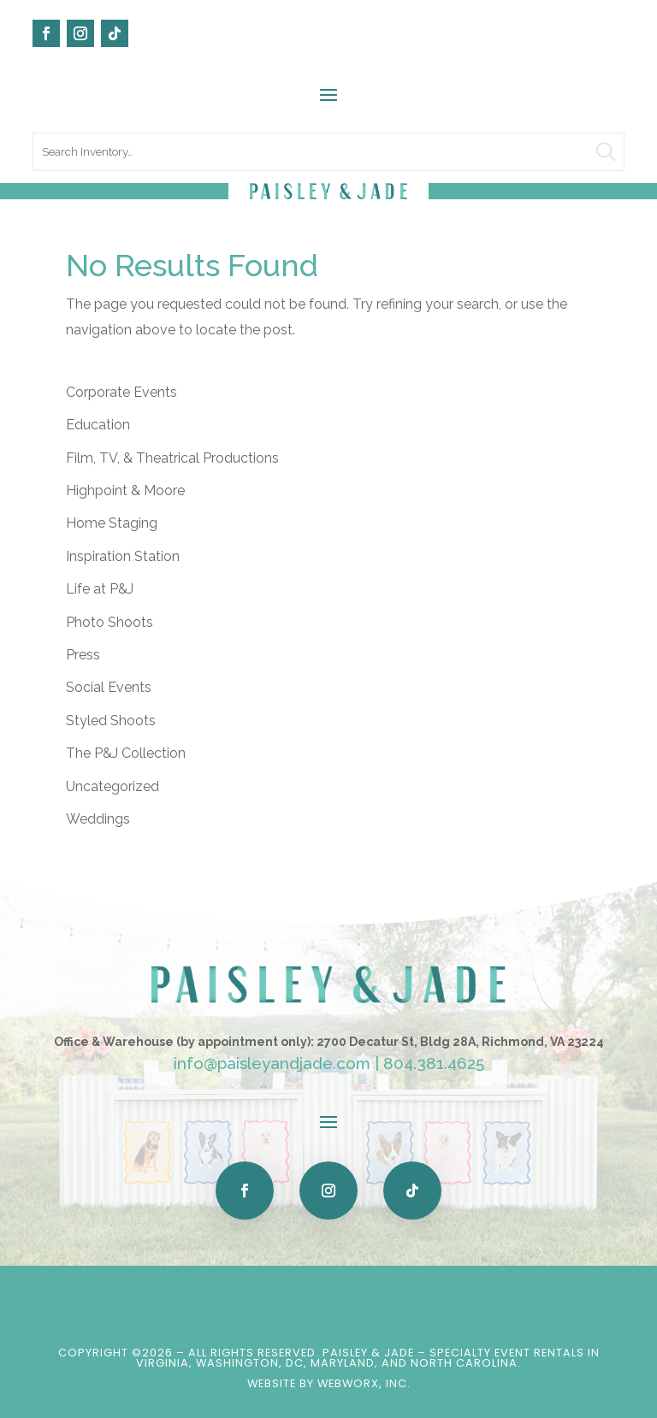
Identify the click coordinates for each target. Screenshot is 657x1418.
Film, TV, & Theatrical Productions (172, 458)
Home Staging (111, 523)
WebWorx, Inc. (364, 1383)
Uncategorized (112, 786)
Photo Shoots (109, 622)
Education (98, 425)
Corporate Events (121, 392)
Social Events (108, 687)
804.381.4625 (433, 1063)
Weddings (98, 819)
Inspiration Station (123, 556)
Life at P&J (99, 589)
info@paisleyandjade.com (272, 1063)
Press (83, 655)
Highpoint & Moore (125, 490)
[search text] (328, 152)
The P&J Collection (126, 753)
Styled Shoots (111, 720)
